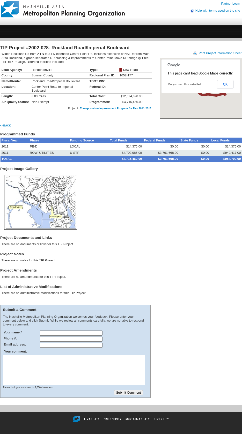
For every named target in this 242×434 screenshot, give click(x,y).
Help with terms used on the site (217, 10)
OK (225, 84)
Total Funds (119, 140)
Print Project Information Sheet (220, 53)
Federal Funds (155, 140)
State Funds (189, 140)
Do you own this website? (184, 84)
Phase (34, 140)
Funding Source (82, 140)
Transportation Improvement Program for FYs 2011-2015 (115, 108)
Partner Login (230, 3)
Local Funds (220, 140)
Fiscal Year (9, 140)
